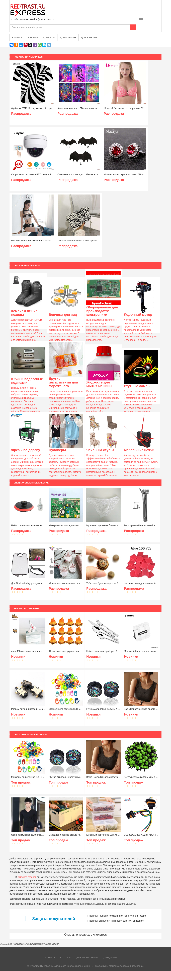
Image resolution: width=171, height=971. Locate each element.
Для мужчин (68, 37)
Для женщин (89, 37)
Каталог (65, 957)
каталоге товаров (27, 877)
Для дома (110, 957)
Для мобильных (87, 957)
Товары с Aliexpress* (55, 966)
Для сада (49, 37)
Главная (49, 957)
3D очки (33, 37)
